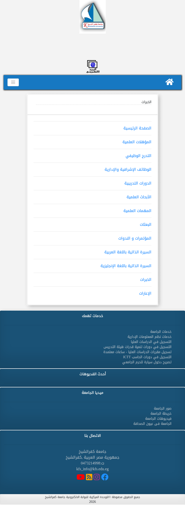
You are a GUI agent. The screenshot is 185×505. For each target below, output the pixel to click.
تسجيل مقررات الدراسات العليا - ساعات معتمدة (137, 352)
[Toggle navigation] (13, 82)
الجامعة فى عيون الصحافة (152, 423)
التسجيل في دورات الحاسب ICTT (147, 357)
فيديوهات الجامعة (158, 418)
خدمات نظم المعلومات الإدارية (149, 337)
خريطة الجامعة (160, 413)
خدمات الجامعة (160, 331)
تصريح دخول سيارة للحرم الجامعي (146, 362)
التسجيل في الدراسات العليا (151, 342)
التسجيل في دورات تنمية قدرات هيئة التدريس (137, 347)
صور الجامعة (162, 408)
